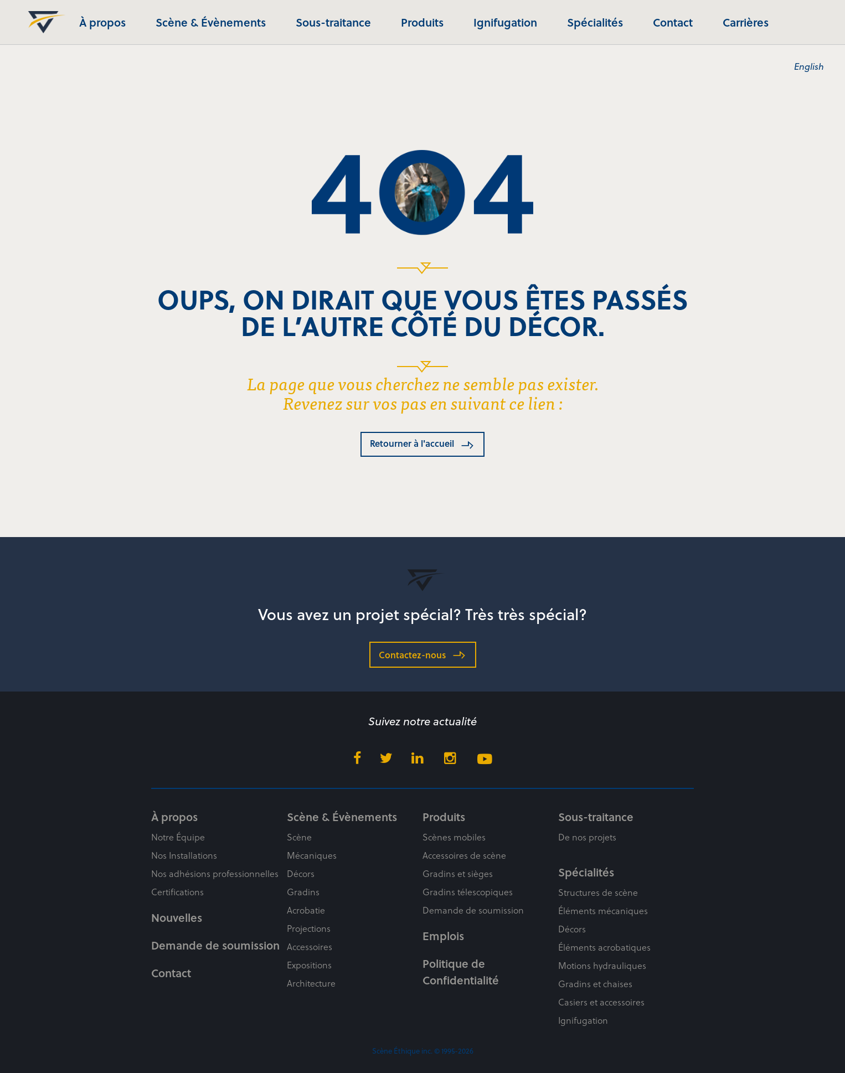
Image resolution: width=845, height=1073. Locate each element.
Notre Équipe (178, 836)
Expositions (309, 964)
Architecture (311, 983)
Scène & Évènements (211, 22)
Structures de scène (598, 892)
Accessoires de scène (464, 855)
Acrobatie (306, 910)
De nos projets (587, 836)
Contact (673, 22)
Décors (301, 873)
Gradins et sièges (457, 873)
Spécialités (595, 22)
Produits (422, 22)
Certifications (177, 891)
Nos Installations (184, 855)
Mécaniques (312, 855)
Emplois (443, 935)
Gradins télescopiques (467, 891)
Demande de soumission (215, 945)
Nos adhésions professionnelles (215, 873)
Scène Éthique (43, 22)
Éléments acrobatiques (604, 947)
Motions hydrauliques (602, 965)
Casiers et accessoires (601, 1001)
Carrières (746, 22)
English (809, 66)
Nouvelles (176, 917)
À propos (102, 22)
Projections (309, 928)
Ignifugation (505, 22)
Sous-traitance (333, 22)
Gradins (303, 891)
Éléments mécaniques (603, 910)
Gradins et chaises (595, 983)
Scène (299, 836)
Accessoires (309, 946)
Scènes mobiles (454, 836)
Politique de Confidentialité (460, 971)
